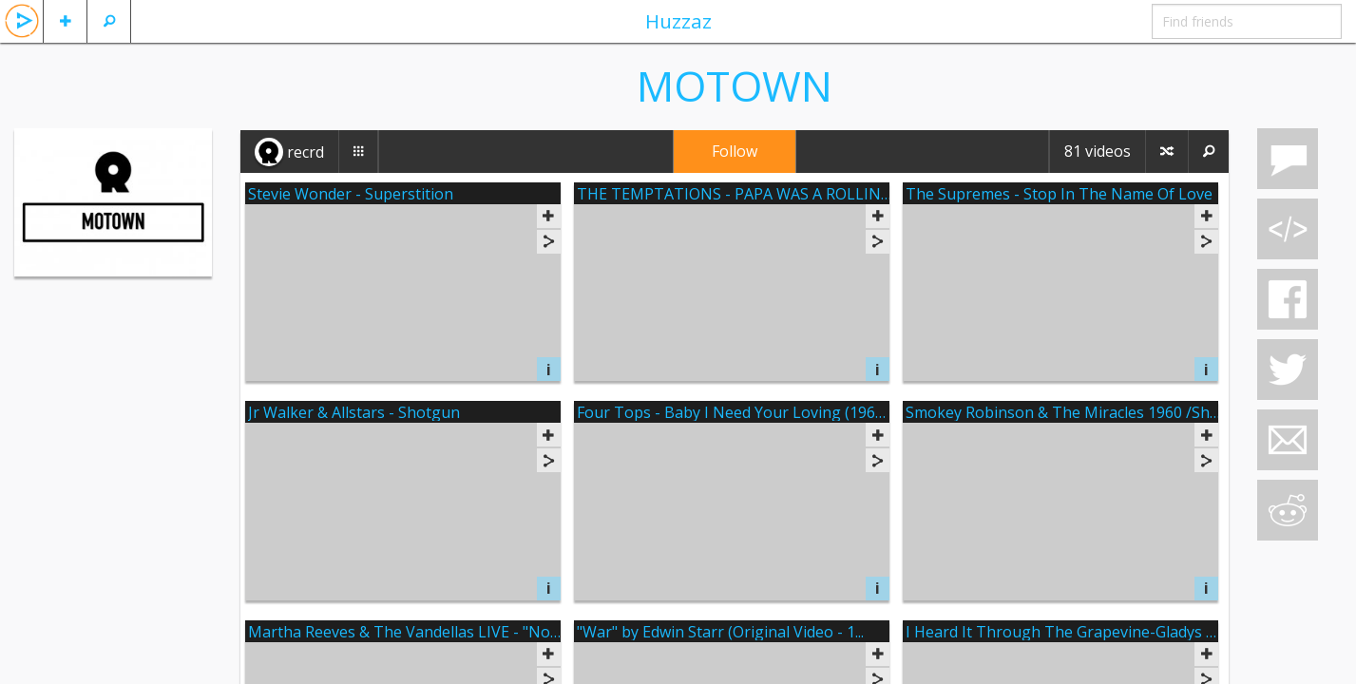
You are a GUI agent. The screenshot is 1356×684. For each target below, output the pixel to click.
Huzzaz (678, 21)
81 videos (1097, 151)
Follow (734, 151)
